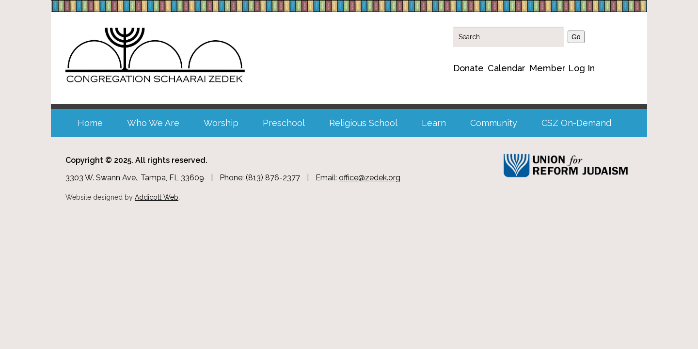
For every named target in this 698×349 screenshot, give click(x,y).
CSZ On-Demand (576, 123)
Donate (468, 68)
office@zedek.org (369, 177)
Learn (434, 123)
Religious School (363, 123)
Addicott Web (156, 197)
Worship (221, 123)
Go (576, 37)
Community (493, 123)
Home (90, 123)
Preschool (284, 123)
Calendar (506, 68)
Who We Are (153, 123)
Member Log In (562, 68)
